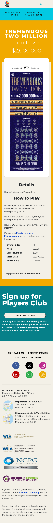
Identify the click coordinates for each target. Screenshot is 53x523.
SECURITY (21, 357)
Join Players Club (25, 315)
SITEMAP (36, 357)
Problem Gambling (29, 492)
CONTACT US (16, 353)
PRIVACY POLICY (38, 353)
